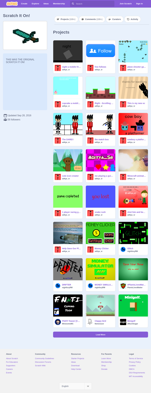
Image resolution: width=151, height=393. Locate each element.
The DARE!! (68, 139)
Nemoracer (99, 324)
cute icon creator (70, 176)
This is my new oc (136, 103)
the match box (102, 139)
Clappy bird (100, 321)
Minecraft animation (136, 176)
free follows (100, 67)
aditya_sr (66, 70)
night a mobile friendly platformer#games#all (71, 67)
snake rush (100, 212)
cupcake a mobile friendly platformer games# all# (71, 103)
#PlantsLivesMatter (136, 285)
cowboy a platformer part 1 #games (136, 139)
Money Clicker (102, 248)
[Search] (73, 4)
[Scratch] (12, 3)
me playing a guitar (104, 176)
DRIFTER (66, 285)
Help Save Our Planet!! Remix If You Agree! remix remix (71, 248)
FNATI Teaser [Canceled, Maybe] (71, 321)
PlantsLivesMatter (135, 288)
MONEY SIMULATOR (104, 285)
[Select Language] (75, 386)
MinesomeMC (67, 324)
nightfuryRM (132, 251)
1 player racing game (71, 212)
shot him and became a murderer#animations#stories (136, 212)
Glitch (130, 248)
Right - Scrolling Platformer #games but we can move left (104, 103)
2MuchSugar (132, 324)
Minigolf (131, 321)
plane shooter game (136, 67)
